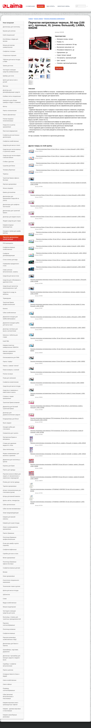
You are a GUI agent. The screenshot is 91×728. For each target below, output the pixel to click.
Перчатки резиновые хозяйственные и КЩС (10, 638)
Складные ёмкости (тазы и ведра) (11, 675)
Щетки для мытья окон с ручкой (10, 81)
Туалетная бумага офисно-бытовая (11, 179)
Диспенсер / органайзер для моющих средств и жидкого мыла (11, 658)
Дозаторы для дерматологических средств (11, 413)
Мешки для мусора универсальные (9, 46)
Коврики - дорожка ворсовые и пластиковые (12, 709)
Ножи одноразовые (9, 576)
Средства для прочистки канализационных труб (10, 287)
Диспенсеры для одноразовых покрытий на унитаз (11, 198)
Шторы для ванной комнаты (11, 496)
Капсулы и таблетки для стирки (10, 336)
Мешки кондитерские (9, 607)
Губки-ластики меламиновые (12, 508)
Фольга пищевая (8, 188)
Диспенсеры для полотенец (11, 27)
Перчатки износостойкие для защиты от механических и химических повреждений (12, 476)
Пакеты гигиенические (10, 110)
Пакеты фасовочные (9, 114)
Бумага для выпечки (9, 192)
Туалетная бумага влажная (11, 402)
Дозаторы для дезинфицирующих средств (11, 91)
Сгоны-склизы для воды (10, 259)
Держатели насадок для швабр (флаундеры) (10, 317)
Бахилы (5, 308)
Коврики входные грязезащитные (8, 226)
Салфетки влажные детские (11, 568)
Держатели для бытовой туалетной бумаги (10, 407)
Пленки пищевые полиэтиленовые (8, 120)
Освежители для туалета (10, 433)
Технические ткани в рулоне (11, 586)
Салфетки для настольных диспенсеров (11, 136)
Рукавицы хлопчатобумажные (9, 689)
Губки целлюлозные (9, 504)
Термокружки (7, 298)
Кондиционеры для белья (11, 419)
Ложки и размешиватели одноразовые (10, 528)
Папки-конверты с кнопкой (11, 370)
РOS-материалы (8, 243)
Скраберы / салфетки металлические (9, 665)
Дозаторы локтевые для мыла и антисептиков (10, 330)
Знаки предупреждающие (11, 513)
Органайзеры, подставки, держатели (10, 650)
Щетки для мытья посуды (10, 590)
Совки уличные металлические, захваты (10, 271)
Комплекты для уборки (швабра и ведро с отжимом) (12, 101)
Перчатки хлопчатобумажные (9, 624)
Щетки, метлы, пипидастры (11, 500)
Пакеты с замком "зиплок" (11, 365)
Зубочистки (6, 594)
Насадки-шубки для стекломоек (9, 428)
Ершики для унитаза (9, 31)
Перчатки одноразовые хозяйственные (10, 238)
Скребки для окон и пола (10, 553)
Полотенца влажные (9, 629)
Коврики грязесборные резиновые (10, 716)
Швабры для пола (8, 76)
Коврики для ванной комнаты (9, 518)
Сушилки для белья (9, 165)
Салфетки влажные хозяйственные (9, 248)
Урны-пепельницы (8, 449)
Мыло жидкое (7, 423)
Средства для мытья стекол (11, 145)
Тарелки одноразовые (9, 486)
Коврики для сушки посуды (11, 523)
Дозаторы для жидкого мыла (11, 217)
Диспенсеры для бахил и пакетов (10, 644)
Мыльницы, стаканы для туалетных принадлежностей (12, 618)
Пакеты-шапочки (8, 670)
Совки (5, 598)
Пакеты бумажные (8, 533)
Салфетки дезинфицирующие (9, 254)
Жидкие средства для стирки (12, 221)
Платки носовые (8, 374)
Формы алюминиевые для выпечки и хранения (11, 454)
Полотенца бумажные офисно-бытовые (9, 563)
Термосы (5, 174)
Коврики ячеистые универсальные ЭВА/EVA (10, 346)
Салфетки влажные (9, 633)
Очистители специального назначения (11, 581)
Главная (30, 18)
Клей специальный (9, 35)
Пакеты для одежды (9, 470)
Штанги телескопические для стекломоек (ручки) (12, 491)
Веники (5, 572)
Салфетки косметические (10, 382)
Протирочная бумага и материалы (10, 438)
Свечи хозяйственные (9, 680)
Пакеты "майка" (7, 361)
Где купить (59, 68)
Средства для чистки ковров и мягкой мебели (11, 156)
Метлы (5, 106)
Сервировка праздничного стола (11, 264)
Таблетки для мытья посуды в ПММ (11, 60)
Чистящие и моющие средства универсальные (10, 71)
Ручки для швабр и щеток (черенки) (11, 544)
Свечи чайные (7, 684)
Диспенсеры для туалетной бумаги (11, 211)
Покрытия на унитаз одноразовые (9, 126)
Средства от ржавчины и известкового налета (10, 391)
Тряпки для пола (8, 65)
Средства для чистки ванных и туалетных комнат (12, 150)
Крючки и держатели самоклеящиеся (9, 352)
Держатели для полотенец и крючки (11, 460)
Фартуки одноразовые (9, 184)
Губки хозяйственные (9, 312)
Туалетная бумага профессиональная (9, 303)
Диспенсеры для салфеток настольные (11, 205)
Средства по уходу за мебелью (9, 293)
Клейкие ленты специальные (12, 96)
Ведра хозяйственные (9, 603)
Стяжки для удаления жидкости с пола (9, 444)
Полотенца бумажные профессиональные (9, 538)
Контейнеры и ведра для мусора (10, 40)
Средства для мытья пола (11, 276)
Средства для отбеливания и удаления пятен (12, 281)
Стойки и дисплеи (8, 161)
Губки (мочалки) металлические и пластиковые (8, 696)
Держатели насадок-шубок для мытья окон (11, 324)
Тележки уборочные (9, 170)
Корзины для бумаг (9, 466)
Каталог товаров (38, 18)
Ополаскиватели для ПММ (11, 357)
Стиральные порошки (9, 55)
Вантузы (5, 86)
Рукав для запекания (9, 378)
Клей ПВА (6, 341)
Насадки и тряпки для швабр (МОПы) (12, 232)
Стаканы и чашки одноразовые (8, 397)
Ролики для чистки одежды (11, 482)
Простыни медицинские (10, 131)
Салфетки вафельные (9, 549)
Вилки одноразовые (9, 557)
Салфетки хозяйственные (11, 141)
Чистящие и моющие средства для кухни (9, 612)
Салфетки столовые (9, 51)
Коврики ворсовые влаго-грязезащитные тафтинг (10, 703)
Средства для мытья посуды (11, 386)
